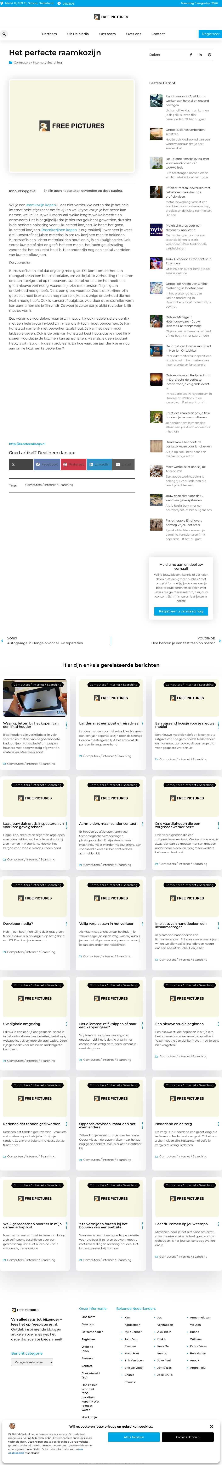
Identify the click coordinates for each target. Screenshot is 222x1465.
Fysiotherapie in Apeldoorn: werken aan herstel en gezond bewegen (187, 100)
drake (161, 1339)
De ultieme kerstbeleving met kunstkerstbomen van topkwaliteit (187, 163)
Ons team (107, 34)
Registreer (89, 1339)
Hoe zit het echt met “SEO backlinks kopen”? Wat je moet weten (90, 1397)
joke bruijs (165, 1374)
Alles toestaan (134, 1437)
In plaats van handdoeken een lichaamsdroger (181, 925)
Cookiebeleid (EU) (91, 1375)
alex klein (164, 1331)
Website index (87, 1349)
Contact (158, 34)
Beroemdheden (92, 1331)
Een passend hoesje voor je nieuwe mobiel (185, 725)
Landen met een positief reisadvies (108, 723)
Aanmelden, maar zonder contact (107, 824)
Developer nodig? (18, 924)
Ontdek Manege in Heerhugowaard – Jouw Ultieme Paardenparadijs (183, 321)
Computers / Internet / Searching (38, 62)
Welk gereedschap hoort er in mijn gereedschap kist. (32, 1225)
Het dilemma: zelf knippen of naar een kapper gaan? (108, 1025)
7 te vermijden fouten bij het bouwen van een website (103, 1225)
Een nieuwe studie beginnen (179, 1024)
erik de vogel (134, 1367)
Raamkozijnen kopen (59, 230)
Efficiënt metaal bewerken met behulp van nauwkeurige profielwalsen (188, 192)
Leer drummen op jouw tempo (181, 1224)
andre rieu (198, 1367)
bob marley (198, 1353)
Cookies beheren (188, 1437)
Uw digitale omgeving (21, 1024)
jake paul (164, 1360)
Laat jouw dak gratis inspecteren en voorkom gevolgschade (33, 825)
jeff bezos (164, 1367)
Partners (49, 34)
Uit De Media (78, 34)
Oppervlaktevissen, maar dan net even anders (107, 1125)
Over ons (133, 34)
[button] (212, 1427)
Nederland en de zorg (173, 1124)
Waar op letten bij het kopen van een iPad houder (31, 725)
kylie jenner (133, 1331)
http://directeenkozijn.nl (27, 444)
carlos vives (198, 1346)
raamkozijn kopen (41, 205)
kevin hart (132, 1353)
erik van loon (134, 1360)
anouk (194, 1360)
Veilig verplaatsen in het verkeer (106, 924)
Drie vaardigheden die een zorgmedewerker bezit (177, 825)
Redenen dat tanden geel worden (32, 1124)
